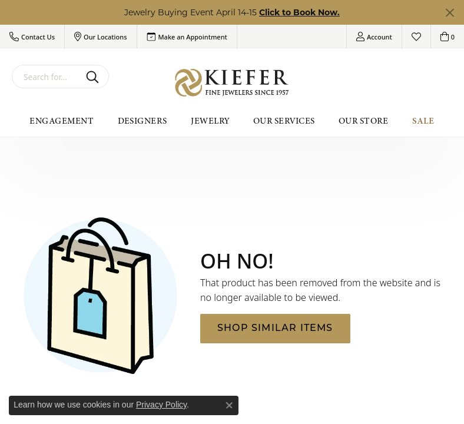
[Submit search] (94, 76)
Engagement (61, 121)
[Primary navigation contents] (232, 121)
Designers (142, 121)
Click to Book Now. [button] (299, 12)
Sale (423, 121)
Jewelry (210, 121)
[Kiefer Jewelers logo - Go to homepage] (232, 83)
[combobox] (46, 76)
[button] (32, 36)
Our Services (284, 121)
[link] (187, 36)
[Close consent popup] (229, 405)
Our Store (363, 121)
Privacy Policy (161, 404)
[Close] (449, 12)
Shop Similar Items (275, 328)
